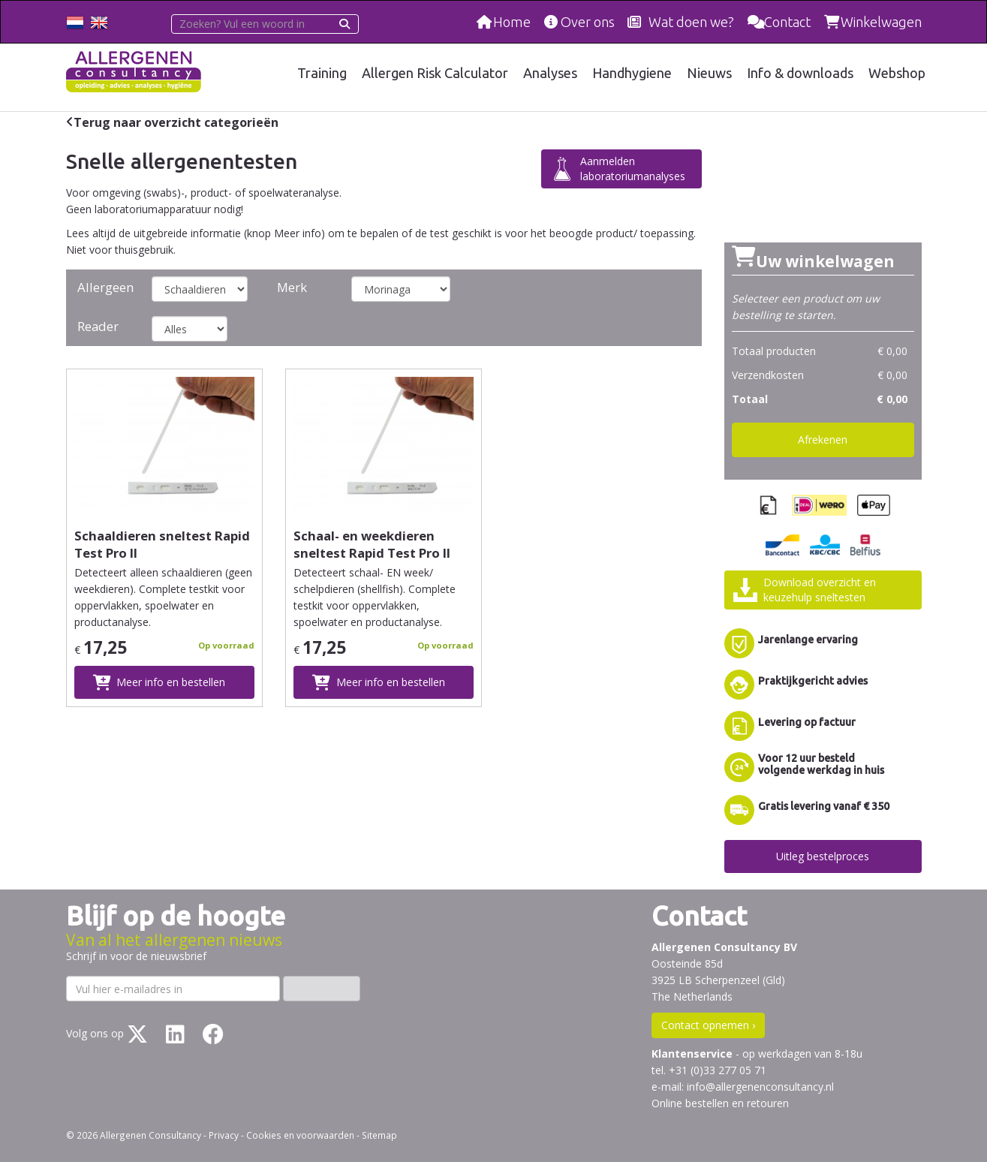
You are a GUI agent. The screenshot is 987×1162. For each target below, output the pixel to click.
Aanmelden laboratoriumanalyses (632, 168)
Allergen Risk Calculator (435, 72)
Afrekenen (822, 439)
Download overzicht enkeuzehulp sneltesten (819, 589)
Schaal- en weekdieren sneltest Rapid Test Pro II (371, 544)
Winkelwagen (881, 21)
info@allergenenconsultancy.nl (760, 1086)
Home (512, 21)
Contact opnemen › (708, 1025)
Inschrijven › (322, 988)
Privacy (224, 1135)
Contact (787, 21)
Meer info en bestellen (170, 682)
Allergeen (105, 287)
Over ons (588, 21)
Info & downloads (800, 72)
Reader (98, 326)
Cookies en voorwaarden (300, 1135)
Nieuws (709, 72)
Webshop (896, 72)
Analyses (550, 72)
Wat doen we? (691, 21)
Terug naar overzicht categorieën (176, 122)
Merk (292, 287)
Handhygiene (632, 72)
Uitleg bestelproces (822, 856)
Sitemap (379, 1135)
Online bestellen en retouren (720, 1103)
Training (322, 72)
